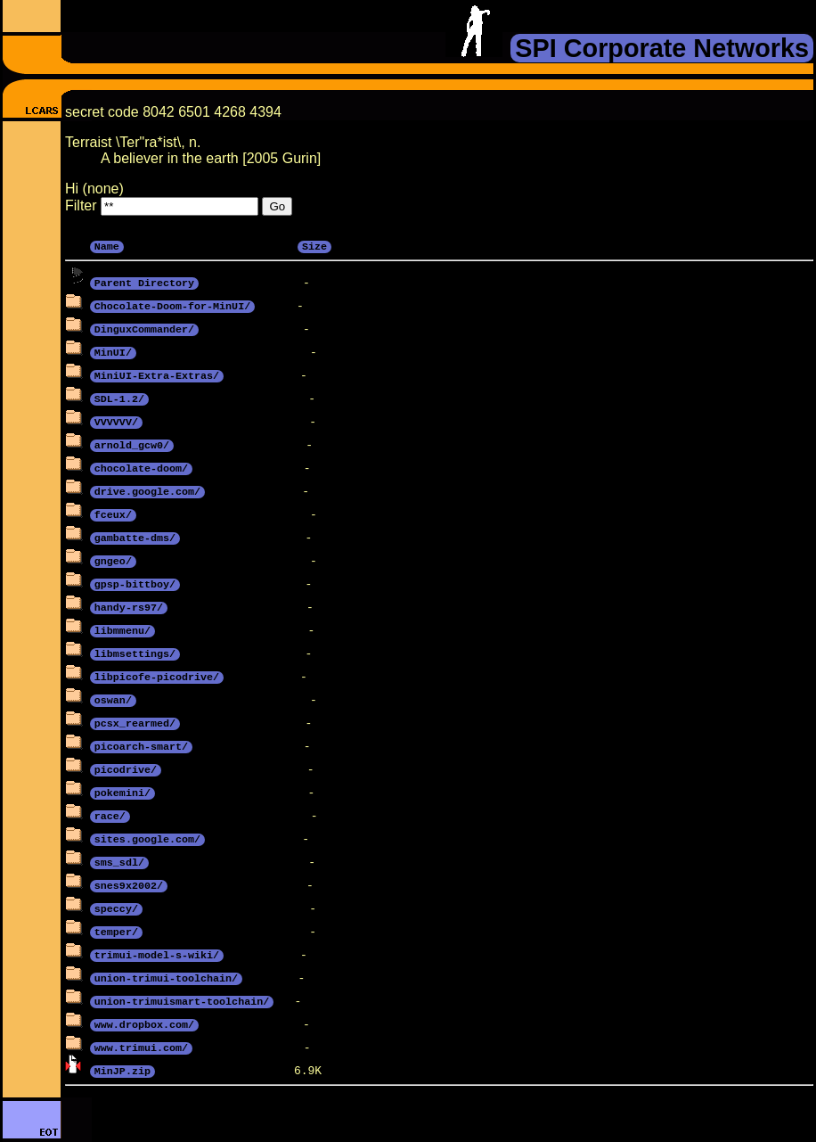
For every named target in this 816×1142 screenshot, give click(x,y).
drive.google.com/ (147, 490)
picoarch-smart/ (141, 745)
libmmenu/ (122, 629)
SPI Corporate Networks (662, 48)
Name (106, 245)
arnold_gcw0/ (131, 444)
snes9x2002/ (128, 884)
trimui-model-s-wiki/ (156, 954)
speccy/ (116, 907)
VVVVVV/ (116, 421)
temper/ (116, 931)
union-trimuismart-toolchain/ (181, 1000)
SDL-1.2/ (119, 397)
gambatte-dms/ (134, 537)
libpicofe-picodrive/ (156, 676)
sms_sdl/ (119, 861)
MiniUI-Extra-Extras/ (156, 374)
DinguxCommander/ (144, 328)
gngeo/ (113, 560)
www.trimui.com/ (141, 1046)
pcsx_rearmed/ (134, 722)
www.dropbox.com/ (144, 1023)
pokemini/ (122, 792)
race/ (110, 815)
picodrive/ (125, 768)
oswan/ (113, 699)
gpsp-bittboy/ (134, 583)
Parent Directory (144, 282)
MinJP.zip (122, 1070)
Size (314, 245)
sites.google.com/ (147, 838)
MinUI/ (113, 351)
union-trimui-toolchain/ (166, 977)
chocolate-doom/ (141, 467)
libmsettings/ (134, 652)
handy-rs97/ (128, 606)
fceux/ (113, 513)
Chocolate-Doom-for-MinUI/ (172, 305)
